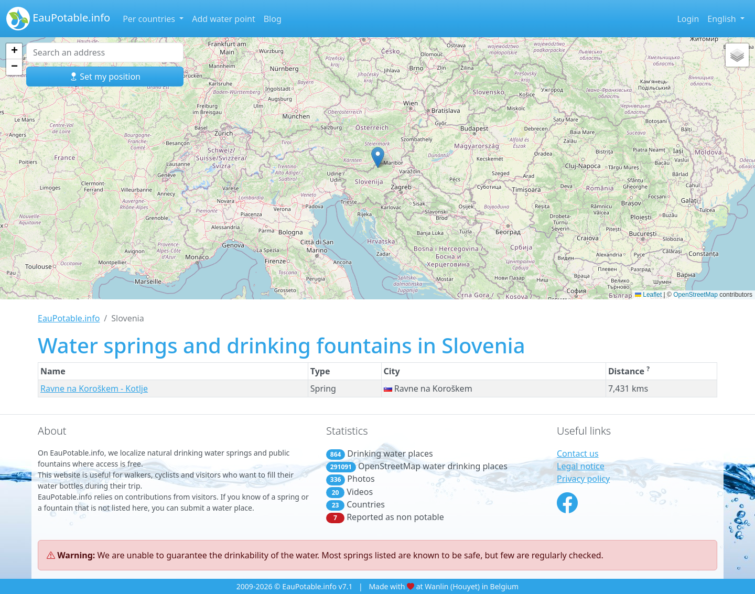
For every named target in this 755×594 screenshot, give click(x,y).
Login (688, 19)
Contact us (578, 453)
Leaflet (648, 294)
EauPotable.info (58, 18)
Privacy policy (583, 478)
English (722, 19)
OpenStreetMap (695, 294)
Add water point (223, 19)
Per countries (150, 19)
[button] (377, 157)
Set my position (105, 76)
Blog (273, 19)
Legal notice (581, 466)
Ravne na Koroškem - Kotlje (94, 388)
